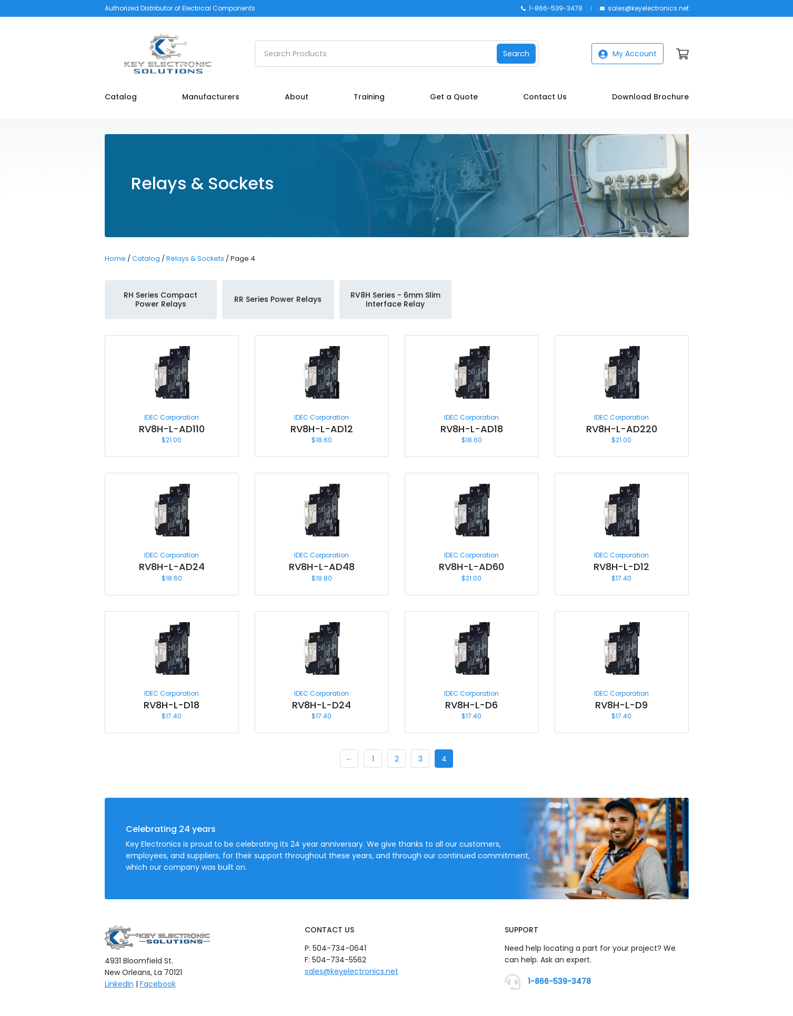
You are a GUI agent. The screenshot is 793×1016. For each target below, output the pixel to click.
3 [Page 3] (420, 759)
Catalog (121, 97)
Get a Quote (454, 97)
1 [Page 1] (373, 759)
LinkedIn (119, 984)
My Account (627, 53)
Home (115, 258)
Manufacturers (210, 97)
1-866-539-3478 (552, 8)
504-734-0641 (339, 948)
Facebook (158, 984)
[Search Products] (377, 54)
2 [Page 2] (397, 759)
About (296, 97)
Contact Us (545, 97)
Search (516, 53)
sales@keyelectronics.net (644, 8)
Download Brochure (650, 97)
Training (369, 97)
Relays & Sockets (195, 258)
